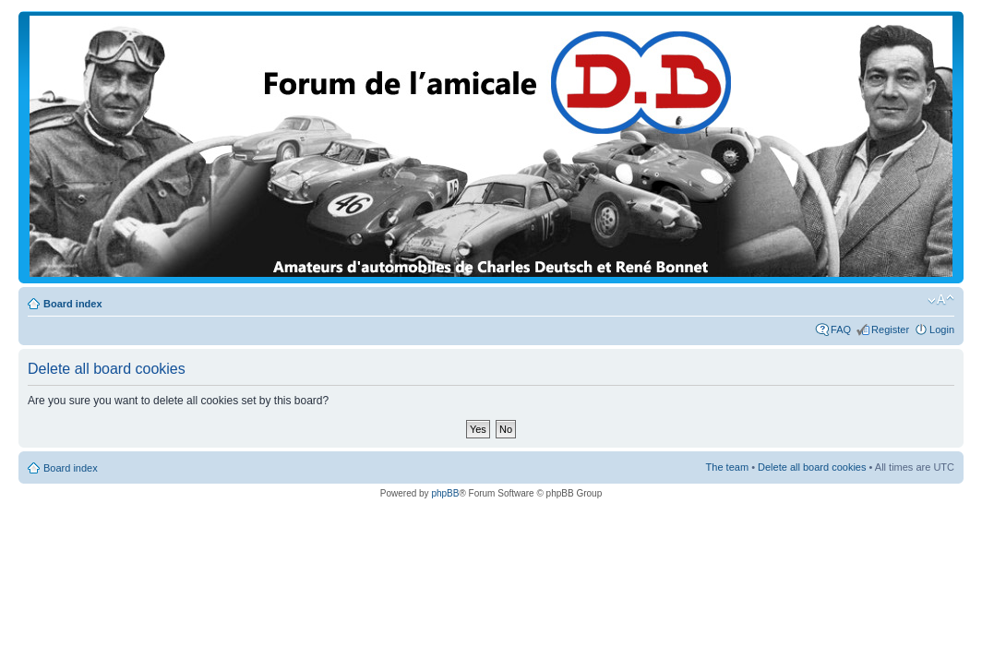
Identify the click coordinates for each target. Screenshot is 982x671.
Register (890, 329)
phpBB (445, 493)
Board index (72, 303)
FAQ (841, 329)
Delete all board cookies (812, 467)
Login (941, 329)
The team (727, 467)
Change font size (941, 300)
